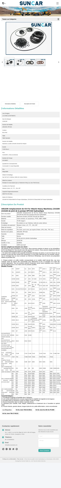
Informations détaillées (10, 103)
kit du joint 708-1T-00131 (10, 422)
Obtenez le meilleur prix (15, 98)
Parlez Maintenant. (45, 98)
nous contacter (44, 459)
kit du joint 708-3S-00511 (24, 418)
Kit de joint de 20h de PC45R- (45, 418)
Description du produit (29, 103)
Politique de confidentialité (9, 467)
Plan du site (20, 467)
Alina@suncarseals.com (11, 453)
